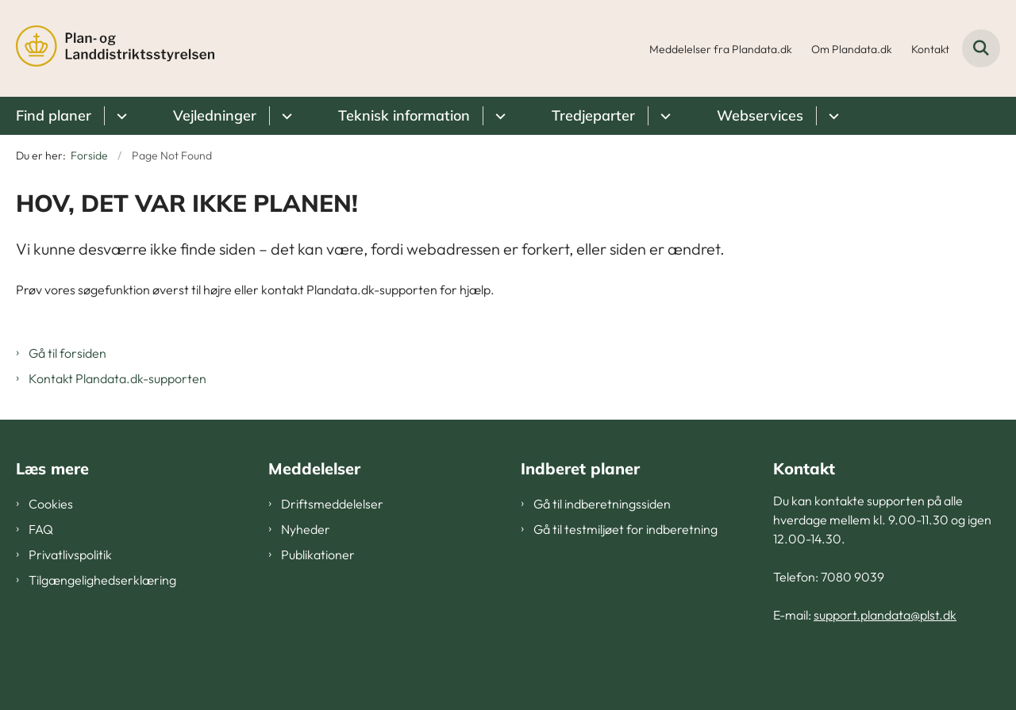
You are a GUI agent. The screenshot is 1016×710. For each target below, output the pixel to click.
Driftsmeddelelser (332, 504)
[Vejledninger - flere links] (284, 115)
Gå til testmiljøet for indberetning (625, 529)
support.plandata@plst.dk (885, 615)
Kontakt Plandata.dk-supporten (117, 378)
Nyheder (305, 529)
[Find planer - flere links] (119, 115)
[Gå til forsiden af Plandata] (115, 48)
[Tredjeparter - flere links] (663, 115)
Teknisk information (404, 115)
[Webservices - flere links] (831, 115)
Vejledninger (214, 115)
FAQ (41, 529)
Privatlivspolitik (70, 554)
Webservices (760, 115)
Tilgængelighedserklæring (102, 580)
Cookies (51, 504)
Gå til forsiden (67, 353)
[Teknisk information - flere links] (498, 115)
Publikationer (318, 554)
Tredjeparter (593, 115)
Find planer (53, 115)
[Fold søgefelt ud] (981, 48)
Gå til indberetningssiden (602, 504)
